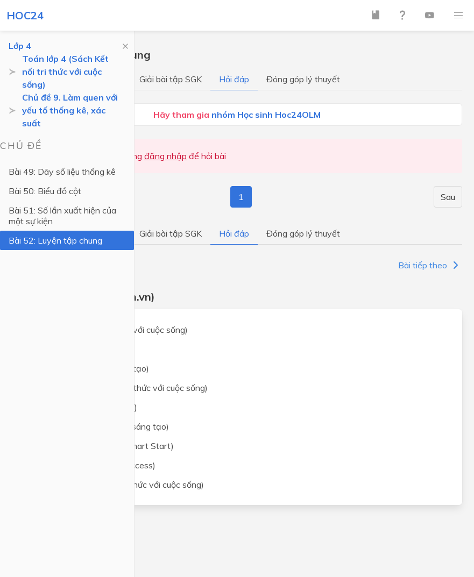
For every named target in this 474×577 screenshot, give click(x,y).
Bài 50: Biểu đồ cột (45, 191)
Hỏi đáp (234, 79)
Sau (448, 196)
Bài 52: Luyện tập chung (55, 240)
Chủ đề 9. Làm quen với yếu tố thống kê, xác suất (70, 110)
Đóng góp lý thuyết (303, 79)
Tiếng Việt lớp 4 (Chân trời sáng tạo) (99, 426)
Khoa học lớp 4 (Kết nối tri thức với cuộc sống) (116, 484)
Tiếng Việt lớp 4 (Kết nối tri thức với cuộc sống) (118, 387)
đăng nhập (165, 156)
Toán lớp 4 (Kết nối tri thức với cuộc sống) (108, 329)
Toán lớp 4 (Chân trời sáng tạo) (89, 368)
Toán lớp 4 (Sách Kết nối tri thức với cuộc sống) (65, 71)
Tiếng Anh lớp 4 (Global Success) (92, 465)
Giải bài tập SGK (170, 79)
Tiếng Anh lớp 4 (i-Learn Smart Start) (101, 445)
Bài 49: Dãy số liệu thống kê (62, 171)
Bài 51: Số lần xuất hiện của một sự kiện (62, 215)
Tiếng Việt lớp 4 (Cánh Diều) (83, 407)
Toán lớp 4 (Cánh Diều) (73, 349)
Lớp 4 (20, 45)
